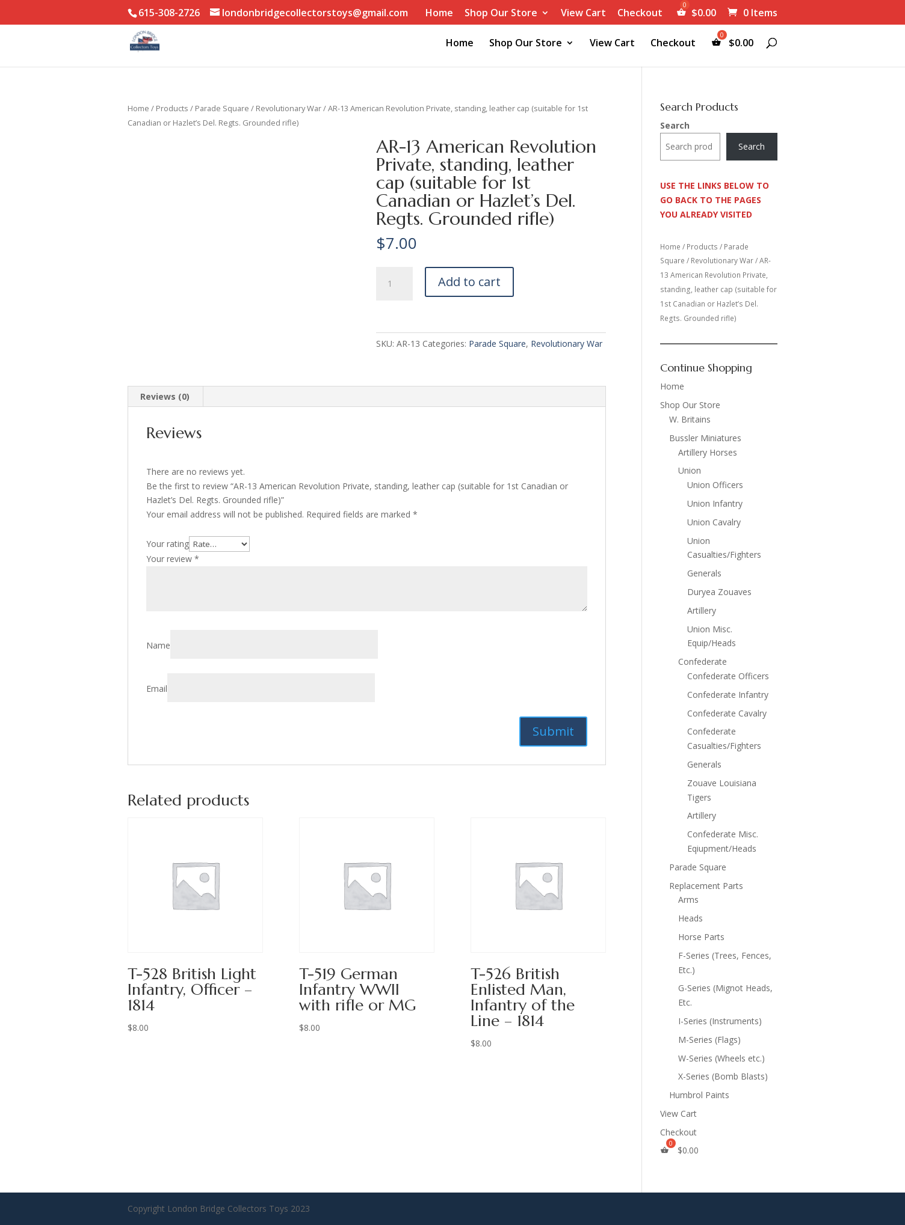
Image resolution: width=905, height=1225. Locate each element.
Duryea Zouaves (719, 591)
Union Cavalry (714, 522)
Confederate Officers (728, 676)
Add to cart (469, 281)
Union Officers (715, 484)
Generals (704, 573)
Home (439, 13)
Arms (688, 899)
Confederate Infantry (727, 694)
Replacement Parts (706, 885)
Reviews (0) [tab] (165, 396)
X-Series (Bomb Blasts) (723, 1076)
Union (689, 470)
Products (172, 108)
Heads (690, 918)
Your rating (167, 543)
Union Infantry (715, 503)
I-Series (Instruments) (720, 1021)
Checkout (640, 13)
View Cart (583, 13)
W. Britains (690, 419)
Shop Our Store (501, 13)
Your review (172, 558)
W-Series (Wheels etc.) (721, 1058)
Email (156, 688)
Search (675, 125)
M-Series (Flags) (709, 1039)
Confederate (702, 661)
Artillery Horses (707, 452)
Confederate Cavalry (727, 713)
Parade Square (222, 108)
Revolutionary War (288, 108)
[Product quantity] (394, 284)
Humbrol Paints (699, 1095)
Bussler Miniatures (705, 438)
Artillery (701, 610)
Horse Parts (701, 936)
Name (158, 645)
